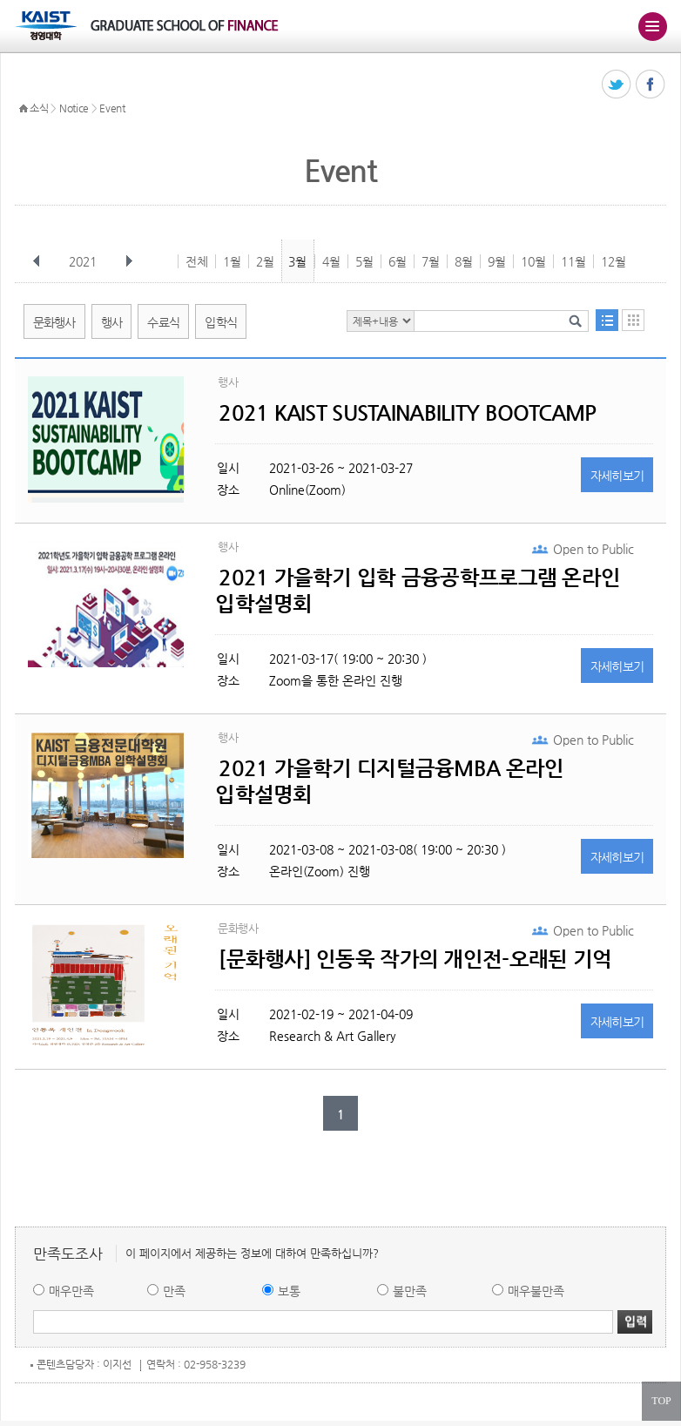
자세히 (617, 476)
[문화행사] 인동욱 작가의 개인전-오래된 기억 (415, 959)
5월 (364, 261)
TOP (661, 1401)
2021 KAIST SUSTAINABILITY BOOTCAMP (408, 413)
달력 (633, 320)
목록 (607, 320)
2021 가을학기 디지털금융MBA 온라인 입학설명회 (389, 781)
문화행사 (54, 322)
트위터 (617, 85)
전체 (196, 261)
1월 (232, 261)
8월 (464, 261)
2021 (84, 261)
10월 (533, 261)
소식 (39, 108)
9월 (497, 261)
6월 (397, 261)
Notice (74, 108)
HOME (23, 109)
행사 (112, 322)
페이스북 (651, 85)
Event (112, 108)
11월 (573, 261)
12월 (613, 261)
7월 (430, 261)
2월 (265, 261)
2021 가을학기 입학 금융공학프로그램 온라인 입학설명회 (417, 590)
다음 (129, 261)
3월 (297, 261)
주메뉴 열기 (652, 26)
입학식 (221, 322)
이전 (36, 261)
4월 (331, 261)
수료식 (163, 322)
